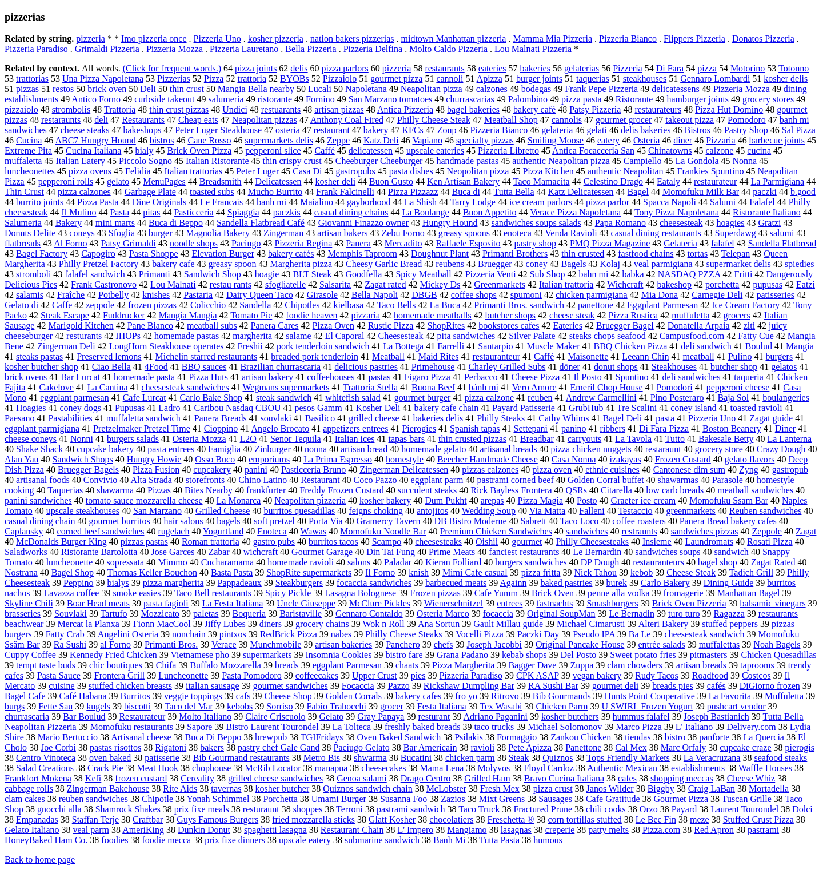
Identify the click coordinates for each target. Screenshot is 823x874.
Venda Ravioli (571, 233)
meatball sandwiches (755, 490)
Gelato (331, 716)
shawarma (115, 490)
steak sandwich (283, 397)
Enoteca (272, 531)
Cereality (197, 778)
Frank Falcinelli (345, 192)
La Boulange (425, 212)
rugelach (173, 531)
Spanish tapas (475, 428)
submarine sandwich (382, 840)
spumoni (526, 295)
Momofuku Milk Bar (700, 192)
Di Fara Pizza (664, 428)
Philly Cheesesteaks (592, 541)
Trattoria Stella (370, 387)
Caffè (544, 356)
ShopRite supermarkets (308, 572)
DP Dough (600, 562)
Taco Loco (579, 521)
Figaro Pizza (427, 377)
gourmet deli (615, 686)
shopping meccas (681, 778)
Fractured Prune (542, 809)
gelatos (784, 367)
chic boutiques (115, 665)
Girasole (322, 295)
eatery (608, 140)
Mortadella (769, 788)
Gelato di (21, 305)
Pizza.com (661, 830)
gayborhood (368, 202)
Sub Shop (547, 274)
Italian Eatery (80, 161)
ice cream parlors (540, 202)
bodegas (536, 89)
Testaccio (635, 511)
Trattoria (119, 109)
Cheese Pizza (536, 377)
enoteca (518, 233)
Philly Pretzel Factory (99, 264)
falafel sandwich (95, 274)
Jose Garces (172, 552)
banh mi (271, 202)
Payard (684, 809)
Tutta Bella (514, 192)
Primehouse (433, 367)
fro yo (466, 696)
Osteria (646, 140)
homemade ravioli (300, 562)
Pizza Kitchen (547, 171)
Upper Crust (374, 675)
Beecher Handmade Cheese (487, 459)
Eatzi (805, 284)
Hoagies (31, 408)
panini (256, 469)
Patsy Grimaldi (128, 243)
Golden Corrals (354, 696)
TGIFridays (322, 737)
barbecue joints (777, 140)
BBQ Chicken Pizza (630, 346)
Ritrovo (505, 696)
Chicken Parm (562, 706)
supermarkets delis (279, 140)
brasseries (23, 613)
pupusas (767, 284)
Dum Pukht (445, 500)
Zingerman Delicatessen (403, 469)
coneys (81, 233)
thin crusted (582, 253)
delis (298, 68)
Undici (234, 109)
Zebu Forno (403, 233)
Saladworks (26, 552)
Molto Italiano (205, 716)
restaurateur (715, 181)
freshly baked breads (422, 727)
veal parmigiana (663, 264)
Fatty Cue (756, 336)
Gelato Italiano (32, 830)
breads (287, 665)
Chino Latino (262, 480)
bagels (228, 521)
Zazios (453, 799)
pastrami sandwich (411, 809)
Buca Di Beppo (213, 737)
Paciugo (246, 243)
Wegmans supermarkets (285, 387)
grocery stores (768, 99)
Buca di (466, 192)
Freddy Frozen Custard (341, 490)
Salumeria (23, 223)
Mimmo (172, 562)
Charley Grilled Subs (506, 367)
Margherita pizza (301, 264)
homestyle (405, 459)
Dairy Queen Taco (259, 295)
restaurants (444, 68)
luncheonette (69, 562)
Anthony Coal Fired (346, 120)
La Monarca (239, 500)
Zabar (218, 552)
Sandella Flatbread (782, 243)
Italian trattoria (566, 284)
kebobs (240, 706)
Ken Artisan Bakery (463, 181)
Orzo (649, 809)
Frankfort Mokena (38, 778)
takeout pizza (689, 120)
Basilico (320, 418)
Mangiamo (466, 830)
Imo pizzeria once (154, 38)
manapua (331, 768)
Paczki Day (538, 634)
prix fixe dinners (235, 840)
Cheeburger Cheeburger (379, 161)
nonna (316, 449)
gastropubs (355, 171)
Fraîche (71, 295)
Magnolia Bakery (218, 233)
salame (298, 336)
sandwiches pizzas (704, 531)
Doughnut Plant (440, 253)
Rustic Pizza (391, 325)
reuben (540, 397)
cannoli (449, 78)
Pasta (119, 212)
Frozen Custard (683, 459)
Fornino (320, 99)
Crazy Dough (781, 449)
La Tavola (633, 439)
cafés (716, 686)
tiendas (637, 737)
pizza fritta (541, 572)
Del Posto (579, 655)
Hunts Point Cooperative (650, 696)
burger (160, 233)
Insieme (657, 541)
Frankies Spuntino (710, 171)
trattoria (251, 78)
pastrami (763, 830)
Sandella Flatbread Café (261, 223)
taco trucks (494, 727)
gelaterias (581, 68)
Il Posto (587, 377)
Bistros (697, 130)
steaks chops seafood (607, 336)
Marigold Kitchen (80, 325)
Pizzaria (721, 140)
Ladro (169, 408)
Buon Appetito (490, 212)
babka (633, 274)
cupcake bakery (105, 449)
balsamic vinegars (773, 603)
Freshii (249, 346)
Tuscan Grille (747, 799)
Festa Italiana (441, 706)
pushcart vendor (736, 706)
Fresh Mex (500, 788)
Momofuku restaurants (131, 727)
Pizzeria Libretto (508, 150)
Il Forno (380, 572)
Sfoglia (122, 233)
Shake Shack (39, 449)
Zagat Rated (773, 562)
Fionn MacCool (162, 624)
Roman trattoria (210, 541)
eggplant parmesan (74, 397)
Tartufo (114, 613)
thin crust (187, 89)
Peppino (78, 583)
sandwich (731, 552)
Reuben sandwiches (765, 511)
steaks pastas (39, 356)
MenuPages (164, 181)
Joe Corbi (58, 747)
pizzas (27, 89)
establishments (698, 768)
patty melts (608, 830)
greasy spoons (464, 233)
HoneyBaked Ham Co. (46, 840)
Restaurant (320, 480)
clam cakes (25, 799)
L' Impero (415, 830)
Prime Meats (452, 552)
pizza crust (553, 788)
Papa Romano (620, 223)
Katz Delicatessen (581, 192)
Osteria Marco (443, 613)
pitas (151, 212)
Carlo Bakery (665, 583)
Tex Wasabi (501, 706)
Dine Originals (160, 202)
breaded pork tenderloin (314, 356)
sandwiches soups (667, 552)
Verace (224, 644)
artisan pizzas (339, 109)
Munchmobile (275, 644)
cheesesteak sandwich (704, 634)
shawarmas (678, 480)
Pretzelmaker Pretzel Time (141, 428)
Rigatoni (170, 747)
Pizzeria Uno (217, 38)
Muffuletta (784, 696)
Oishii (487, 541)
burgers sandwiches (530, 562)
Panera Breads (220, 418)
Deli (148, 89)
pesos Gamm (318, 408)
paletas (205, 613)
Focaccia (358, 686)
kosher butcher (282, 788)
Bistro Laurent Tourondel (272, 727)
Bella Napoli (374, 295)
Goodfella (363, 274)
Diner (785, 428)
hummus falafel (641, 716)
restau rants (230, 284)
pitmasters (709, 655)
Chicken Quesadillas (779, 655)
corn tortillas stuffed (584, 819)
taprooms (757, 665)
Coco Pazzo (375, 480)
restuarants (281, 109)
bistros (162, 140)
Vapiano (427, 140)
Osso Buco (215, 459)
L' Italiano (694, 727)
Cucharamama (227, 562)
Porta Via (326, 521)
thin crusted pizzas (472, 439)
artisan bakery (267, 377)
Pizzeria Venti (490, 274)
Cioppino (221, 428)
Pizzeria (627, 68)
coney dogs (80, 408)
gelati (596, 130)
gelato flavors (750, 459)
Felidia (137, 171)
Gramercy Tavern (389, 521)
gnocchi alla (59, 809)
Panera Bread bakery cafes (728, 521)
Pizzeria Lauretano (244, 49)
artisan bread (364, 449)
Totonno (793, 68)
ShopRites (446, 325)
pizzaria (365, 315)
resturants (84, 336)
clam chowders (634, 665)
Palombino (528, 99)
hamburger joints (697, 99)
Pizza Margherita (463, 665)
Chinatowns (670, 150)
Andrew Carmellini (601, 397)
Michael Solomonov (565, 727)
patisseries (775, 295)
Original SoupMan (561, 613)
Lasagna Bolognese (360, 593)
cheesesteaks (438, 541)
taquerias (592, 78)
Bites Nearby (209, 490)
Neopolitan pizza (478, 171)
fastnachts (554, 603)
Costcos (756, 675)
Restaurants (143, 120)
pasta (665, 418)
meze (699, 819)
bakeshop (674, 284)
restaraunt (663, 449)
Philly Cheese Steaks (403, 634)
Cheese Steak (691, 572)
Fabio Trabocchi (336, 706)
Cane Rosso (209, 140)
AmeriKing (143, 830)
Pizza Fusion (156, 469)
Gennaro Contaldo (369, 613)
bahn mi (594, 274)
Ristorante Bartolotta (99, 552)
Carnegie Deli (717, 295)
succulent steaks (427, 490)
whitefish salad (352, 397)
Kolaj (610, 264)
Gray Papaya (380, 716)
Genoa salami (362, 778)
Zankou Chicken (580, 737)
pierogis (799, 747)
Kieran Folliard (453, 562)
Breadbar (537, 439)
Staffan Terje (95, 819)
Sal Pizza (799, 130)
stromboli (33, 274)
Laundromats (709, 541)
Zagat (806, 531)
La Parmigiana (777, 181)
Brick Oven (553, 593)
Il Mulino (79, 212)
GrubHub (586, 408)
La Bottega (403, 346)
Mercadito (403, 243)
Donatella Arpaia (699, 325)
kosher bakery (385, 500)
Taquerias (65, 490)
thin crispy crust (292, 161)
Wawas (313, 531)
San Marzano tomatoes (391, 99)
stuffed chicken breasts (130, 686)
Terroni (349, 809)
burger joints (539, 78)
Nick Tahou (595, 572)
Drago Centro (426, 778)
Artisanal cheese (141, 737)
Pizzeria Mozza (174, 49)
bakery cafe (173, 264)
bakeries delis (438, 418)
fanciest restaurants (524, 552)
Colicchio (208, 305)
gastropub (790, 469)
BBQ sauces (204, 367)
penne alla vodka (618, 593)
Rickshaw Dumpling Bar (469, 686)
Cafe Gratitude (613, 799)
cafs (243, 696)
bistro (675, 737)
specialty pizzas (485, 140)
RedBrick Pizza (288, 634)
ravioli (482, 747)
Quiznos (557, 758)
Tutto (675, 439)
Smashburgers (612, 603)
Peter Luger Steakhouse (218, 130)
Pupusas (130, 408)
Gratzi (769, 223)
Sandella (255, 305)
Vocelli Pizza (480, 634)
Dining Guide (729, 583)
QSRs (576, 490)
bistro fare (403, 655)
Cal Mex (631, 747)
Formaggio (517, 737)
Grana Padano (462, 655)
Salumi (723, 202)
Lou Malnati (173, 284)
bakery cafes (418, 696)
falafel (722, 243)
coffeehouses (330, 377)
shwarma (370, 758)
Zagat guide (771, 418)
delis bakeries (646, 130)
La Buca (444, 305)
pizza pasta (581, 99)
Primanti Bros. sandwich (519, 305)
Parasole (727, 480)
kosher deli (335, 181)
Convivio (100, 480)
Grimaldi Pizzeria (107, 49)
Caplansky (24, 531)
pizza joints (256, 68)
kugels (98, 706)
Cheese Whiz (751, 778)
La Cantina (107, 387)
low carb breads (675, 490)
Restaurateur (142, 716)
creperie (560, 830)
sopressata (125, 562)
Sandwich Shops (83, 459)
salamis (29, 295)
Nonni (81, 439)
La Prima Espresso (337, 459)
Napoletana (366, 89)
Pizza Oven (333, 325)
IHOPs (128, 336)
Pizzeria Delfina (373, 49)
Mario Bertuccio (68, 737)
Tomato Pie (251, 315)
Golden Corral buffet (606, 480)
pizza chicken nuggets (590, 449)
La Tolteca (352, 727)
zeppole (100, 305)
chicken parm (470, 758)
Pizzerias (173, 78)
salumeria (225, 99)
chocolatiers (451, 819)
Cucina (29, 140)
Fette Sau (55, 706)
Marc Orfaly (683, 747)
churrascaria (27, 716)
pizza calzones (84, 192)
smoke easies (137, 593)
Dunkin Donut (204, 830)
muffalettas (719, 644)
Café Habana (83, 696)
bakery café (534, 109)
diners (270, 624)
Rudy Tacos (656, 675)
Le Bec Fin (656, 819)
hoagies (731, 223)
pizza (707, 68)
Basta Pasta (232, 572)
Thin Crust (24, 192)
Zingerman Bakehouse (108, 788)
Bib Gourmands (562, 696)
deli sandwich (706, 346)
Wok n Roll (383, 624)
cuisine (61, 686)
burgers (779, 356)
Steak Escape (65, 315)
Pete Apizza (530, 747)
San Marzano (157, 511)
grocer (391, 706)
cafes (627, 778)
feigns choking (376, 511)
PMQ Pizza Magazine (610, 243)
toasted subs (212, 192)
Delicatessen (278, 181)
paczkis (287, 212)
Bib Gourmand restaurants (241, 758)
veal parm (91, 830)
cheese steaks (85, 130)
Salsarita (335, 284)
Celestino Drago (613, 181)
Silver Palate (532, 336)
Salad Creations (45, 768)
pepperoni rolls (65, 181)
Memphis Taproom (362, 253)
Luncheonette (183, 675)
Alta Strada (150, 480)
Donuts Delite (30, 233)
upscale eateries (435, 150)
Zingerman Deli (66, 346)
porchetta (722, 284)
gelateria (557, 130)
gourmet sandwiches (290, 686)
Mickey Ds (440, 284)
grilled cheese (374, 418)
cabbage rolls (29, 788)
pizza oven (552, 469)
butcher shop (733, 367)
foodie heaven (311, 315)
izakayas (625, 459)
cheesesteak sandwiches (185, 387)
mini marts (115, 223)
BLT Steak (312, 274)
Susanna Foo (403, 799)
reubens (450, 264)
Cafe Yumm (496, 593)
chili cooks (606, 809)
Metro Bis (321, 758)
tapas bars (406, 439)
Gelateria (680, 243)
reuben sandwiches (93, 799)
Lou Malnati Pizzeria (533, 49)
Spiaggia (243, 212)
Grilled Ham (487, 778)
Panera (358, 243)
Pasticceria (193, 212)
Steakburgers (299, 583)
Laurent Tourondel (744, 809)
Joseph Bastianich (716, 716)
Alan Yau (22, 459)
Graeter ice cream (643, 500)
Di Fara (670, 68)
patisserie (162, 758)
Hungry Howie (154, 459)
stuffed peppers (730, 624)
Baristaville (300, 613)
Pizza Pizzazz (413, 192)
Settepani (530, 428)
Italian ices (355, 439)
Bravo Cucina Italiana (564, 778)
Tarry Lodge (473, 202)
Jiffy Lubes (225, 624)
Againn (513, 583)
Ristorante (634, 99)
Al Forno (70, 243)
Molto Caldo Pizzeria (448, 49)
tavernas (226, 788)
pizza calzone (489, 397)
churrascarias (470, 99)
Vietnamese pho (200, 655)
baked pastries (566, 583)
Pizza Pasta (97, 202)
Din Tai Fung (390, 552)
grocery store (719, 449)
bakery (376, 130)
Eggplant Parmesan (662, 305)
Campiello (643, 161)
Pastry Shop (746, 130)
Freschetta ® (510, 819)
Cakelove (56, 387)
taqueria (749, 377)
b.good (803, 192)
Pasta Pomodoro (251, 675)
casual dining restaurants (656, 233)
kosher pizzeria (275, 38)
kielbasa (348, 305)
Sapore (199, 727)
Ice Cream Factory (746, 305)
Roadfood (710, 675)
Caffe (62, 305)
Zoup (447, 130)
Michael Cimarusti (591, 624)
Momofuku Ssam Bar (728, 500)
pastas (379, 377)
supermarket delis (738, 264)
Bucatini (416, 758)
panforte (714, 737)
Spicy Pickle (288, 593)
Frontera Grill (119, 675)
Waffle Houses (765, 768)
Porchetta (280, 799)
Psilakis (468, 737)
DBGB (424, 295)
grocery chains (322, 624)
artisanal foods (43, 480)
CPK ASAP (537, 675)
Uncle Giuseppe (306, 603)
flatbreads (23, 243)
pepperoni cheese (738, 387)
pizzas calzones (490, 469)
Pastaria (198, 295)
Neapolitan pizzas (264, 120)
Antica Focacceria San (593, 150)
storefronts (205, 480)
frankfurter (266, 490)
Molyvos (493, 768)
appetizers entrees (355, 428)
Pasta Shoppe (153, 253)
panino (573, 428)
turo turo (684, 613)
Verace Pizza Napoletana (575, 212)
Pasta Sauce (59, 675)
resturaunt (261, 809)
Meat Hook (157, 768)
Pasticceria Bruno (313, 469)
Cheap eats (198, 120)
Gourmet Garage (322, 552)
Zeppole (767, 531)
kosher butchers (570, 716)
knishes (156, 295)
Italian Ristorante (217, 161)
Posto (587, 500)
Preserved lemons (109, 356)
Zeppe (338, 140)
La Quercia (763, 737)
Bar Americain (430, 747)
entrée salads (661, 644)
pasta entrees (170, 449)
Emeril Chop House (606, 387)
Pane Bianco (150, 325)
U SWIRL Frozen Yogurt (647, 706)
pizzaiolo (21, 109)
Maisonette (588, 356)
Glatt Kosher (392, 819)
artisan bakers (342, 233)
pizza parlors (345, 68)
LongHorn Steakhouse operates (166, 346)
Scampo (387, 541)
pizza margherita (173, 583)
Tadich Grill (751, 572)
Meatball (388, 356)
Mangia (800, 346)
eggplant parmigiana (42, 428)
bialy (144, 150)
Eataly (668, 181)
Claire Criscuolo (275, 716)
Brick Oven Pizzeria (689, 603)
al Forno (115, 644)
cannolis (567, 120)
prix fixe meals (201, 809)
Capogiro (98, 253)
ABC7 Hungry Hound (95, 140)
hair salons (183, 521)
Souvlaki (70, 613)
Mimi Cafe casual (475, 572)
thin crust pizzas (179, 109)
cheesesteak (681, 223)
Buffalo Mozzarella (225, 665)
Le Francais (221, 202)
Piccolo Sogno (145, 161)
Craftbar (148, 819)
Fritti (743, 274)
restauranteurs (658, 562)
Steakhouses (674, 367)
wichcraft (260, 552)
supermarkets (267, 655)
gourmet (527, 541)
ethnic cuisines (612, 469)
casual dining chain (40, 521)
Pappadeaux (240, 583)
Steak (519, 758)
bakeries (535, 68)
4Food (156, 367)
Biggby (661, 788)
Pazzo (399, 686)
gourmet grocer (624, 120)
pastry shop (535, 243)
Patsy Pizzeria (595, 109)
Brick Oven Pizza (199, 150)
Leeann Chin (645, 356)
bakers (212, 747)
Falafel (761, 202)
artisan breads (701, 665)
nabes (341, 634)
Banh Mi (449, 840)
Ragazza (729, 613)
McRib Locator (273, 768)
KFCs (412, 130)
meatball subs (212, 325)
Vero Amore (534, 387)
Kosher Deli (378, 408)
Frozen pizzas (435, 593)
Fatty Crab (65, 634)
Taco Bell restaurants (212, 593)
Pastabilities (70, 418)
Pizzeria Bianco (628, 38)
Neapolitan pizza (431, 89)
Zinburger (272, 449)
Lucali (319, 89)
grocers (737, 315)
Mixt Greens (502, 799)
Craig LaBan (711, 788)
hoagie (267, 274)
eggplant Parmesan (347, 665)
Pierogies (419, 428)
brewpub (271, 737)
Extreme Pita (28, 150)
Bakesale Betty (725, 439)
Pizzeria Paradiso (36, 49)
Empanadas (37, 819)
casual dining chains (351, 212)
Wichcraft (625, 284)
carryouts (585, 439)
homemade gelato (433, 449)
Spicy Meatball (423, 274)
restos (63, 89)
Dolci (802, 809)
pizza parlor (607, 202)
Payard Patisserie (523, 408)
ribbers (612, 428)
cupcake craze (745, 747)
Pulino (740, 356)
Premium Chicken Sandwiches (496, 531)
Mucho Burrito (275, 192)
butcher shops (510, 315)
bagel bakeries (473, 109)
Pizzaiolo (340, 78)
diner (682, 140)
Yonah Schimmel (217, 799)
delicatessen (371, 150)
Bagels (573, 264)
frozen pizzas (152, 305)
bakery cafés (291, 253)
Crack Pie (105, 768)
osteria (287, 130)
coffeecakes (316, 675)
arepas (492, 500)
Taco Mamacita (541, 181)
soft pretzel (274, 521)
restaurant (332, 130)
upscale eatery (305, 840)
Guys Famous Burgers (217, 819)
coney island (693, 408)
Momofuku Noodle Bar (383, 531)
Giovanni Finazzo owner (363, 223)
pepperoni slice (273, 150)
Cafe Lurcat (144, 397)
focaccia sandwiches (374, 583)
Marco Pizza (638, 727)
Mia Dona (659, 295)
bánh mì (483, 387)
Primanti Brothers (515, 253)
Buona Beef (433, 387)
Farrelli (450, 346)
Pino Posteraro (677, 397)
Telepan (735, 253)
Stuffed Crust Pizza (758, 819)
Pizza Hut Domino (729, 109)
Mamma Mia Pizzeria (552, 38)
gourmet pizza (396, 78)
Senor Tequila (295, 439)
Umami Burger (338, 799)
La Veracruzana (712, 758)
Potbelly (113, 295)
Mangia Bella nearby (256, 89)
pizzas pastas (144, 541)
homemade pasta (144, 377)
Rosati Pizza (770, 541)
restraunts (639, 531)
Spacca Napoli (669, 202)
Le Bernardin (597, 552)
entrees (509, 603)
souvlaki (276, 418)
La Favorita (730, 696)
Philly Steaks (501, 418)
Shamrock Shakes (128, 809)
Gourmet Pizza (681, 799)
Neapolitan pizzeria (310, 500)
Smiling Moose (556, 140)
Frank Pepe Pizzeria (601, 89)
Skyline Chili (29, 603)
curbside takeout (164, 99)
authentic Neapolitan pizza (561, 161)
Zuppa (581, 665)
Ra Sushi (70, 644)
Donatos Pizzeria (763, 38)
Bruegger (495, 264)
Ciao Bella (111, 367)
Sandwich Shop (212, 274)
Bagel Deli (622, 418)
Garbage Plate (150, 192)
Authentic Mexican (622, 768)
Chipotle (157, 799)
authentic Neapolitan (626, 171)
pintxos (232, 634)
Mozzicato (160, 613)
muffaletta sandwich (143, 418)
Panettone (583, 747)
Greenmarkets (499, 284)
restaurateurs (657, 109)
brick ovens (26, 377)
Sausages (555, 799)
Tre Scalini (637, 408)
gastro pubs (274, 541)
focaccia (498, 613)
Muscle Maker (553, 346)
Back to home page (40, 859)
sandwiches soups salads (536, 223)
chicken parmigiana (592, 295)
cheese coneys (31, 439)
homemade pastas (186, 336)
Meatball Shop (511, 120)
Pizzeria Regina (303, 243)
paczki (765, 192)
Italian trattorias (193, 171)
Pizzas (159, 490)
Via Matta (547, 511)
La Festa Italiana (232, 603)
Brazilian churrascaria (280, 367)
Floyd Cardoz (549, 768)
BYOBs (294, 78)
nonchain (189, 634)
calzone (720, 150)
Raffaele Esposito (468, 243)
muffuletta (690, 315)
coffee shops (474, 295)
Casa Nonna (574, 459)
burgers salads (133, 439)
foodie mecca (166, 840)
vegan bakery (597, 675)
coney (537, 264)
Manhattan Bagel (748, 593)
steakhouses (644, 78)
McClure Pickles (379, 603)
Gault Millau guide (508, 624)
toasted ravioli (756, 408)
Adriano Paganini (496, 716)
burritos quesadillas (299, 511)
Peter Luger (257, 171)
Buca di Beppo (176, 223)
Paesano (19, 418)
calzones (492, 89)
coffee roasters (638, 521)
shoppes (308, 809)
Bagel (638, 192)
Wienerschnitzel (453, 603)
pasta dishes (411, 171)
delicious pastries (366, 367)
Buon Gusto (391, 181)
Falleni (591, 511)
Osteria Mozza (199, 439)
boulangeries (785, 397)
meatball (698, 356)
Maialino (316, 202)
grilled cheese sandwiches (275, 778)
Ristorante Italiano (767, 212)
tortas (698, 253)
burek (616, 583)
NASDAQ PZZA (689, 274)
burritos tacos (333, 541)
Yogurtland (223, 531)
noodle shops (194, 243)
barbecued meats (455, 583)
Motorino (747, 68)
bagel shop (717, 562)
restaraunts (61, 120)
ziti (749, 325)
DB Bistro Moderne (470, 521)
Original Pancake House (580, 644)
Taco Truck (479, 809)
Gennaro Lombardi (715, 78)
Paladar (398, 562)
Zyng (748, 469)
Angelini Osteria (128, 634)
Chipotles (302, 305)
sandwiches (587, 531)
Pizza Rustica (633, 315)
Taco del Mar (189, 706)
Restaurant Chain (352, 830)
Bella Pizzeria (310, 49)
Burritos (135, 696)
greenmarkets (691, 511)
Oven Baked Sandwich (399, 737)
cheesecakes (383, 768)
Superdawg (735, 233)
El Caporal (345, 336)
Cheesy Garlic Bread (384, 264)
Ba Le (640, 634)
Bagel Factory (41, 253)
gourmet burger (422, 397)
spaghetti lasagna (275, 830)
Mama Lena (442, 768)
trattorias (32, 78)
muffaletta (23, 161)
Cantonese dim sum (689, 469)
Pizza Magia (540, 500)
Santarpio (495, 346)
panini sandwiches (38, 500)
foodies (114, 840)
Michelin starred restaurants (206, 356)
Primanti (154, 274)
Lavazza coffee (71, 593)
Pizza (214, 78)
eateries (492, 68)
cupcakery (212, 469)
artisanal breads (508, 449)
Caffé (325, 150)
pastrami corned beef (515, 480)
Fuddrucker (124, 315)
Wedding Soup (489, 511)
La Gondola (697, 161)
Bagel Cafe (25, 696)
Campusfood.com (692, 336)
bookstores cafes (508, 325)
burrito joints (39, 202)
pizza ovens (90, 171)
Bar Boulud (84, 716)
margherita (252, 336)
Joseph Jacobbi (494, 644)
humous (547, 840)
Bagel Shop (72, 572)
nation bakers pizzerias (352, 38)
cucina (759, 150)
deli (101, 120)
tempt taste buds (45, 665)
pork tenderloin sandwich (323, 346)
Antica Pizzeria (405, 109)
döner (570, 367)
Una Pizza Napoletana (102, 78)
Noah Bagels (776, 644)
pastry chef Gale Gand (279, 747)
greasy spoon (233, 264)
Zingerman (283, 233)
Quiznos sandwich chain (367, 788)
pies (418, 675)
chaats (406, 665)
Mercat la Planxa (88, 624)
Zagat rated (385, 284)
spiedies (799, 264)
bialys (118, 583)
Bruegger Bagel (625, 325)
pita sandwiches (466, 336)
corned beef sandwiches (101, 531)
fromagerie (684, 593)
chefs (443, 644)
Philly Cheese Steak (433, 120)
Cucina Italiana (93, 150)
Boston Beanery (731, 428)
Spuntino (632, 377)
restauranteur (497, 356)
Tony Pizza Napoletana (676, 212)
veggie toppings (193, 696)
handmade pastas (467, 161)
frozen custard (141, 778)
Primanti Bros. (171, 644)
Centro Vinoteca (45, 758)
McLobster (446, 788)
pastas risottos (115, 747)
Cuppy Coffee (30, 655)
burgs (15, 706)
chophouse (211, 768)
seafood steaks (780, 758)
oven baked (110, 758)
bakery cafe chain (446, 408)
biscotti (137, 706)
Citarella (616, 490)
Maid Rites (438, 356)
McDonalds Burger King (61, 541)
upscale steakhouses (82, 511)
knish (419, 572)
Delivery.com (751, 727)
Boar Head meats (98, 603)
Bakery (68, 223)
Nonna (744, 161)
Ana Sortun (439, 624)
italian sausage (212, 686)
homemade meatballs (433, 315)
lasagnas (516, 830)
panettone (595, 305)
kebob (641, 572)
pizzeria (90, 38)
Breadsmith (220, 181)
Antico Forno (96, 99)
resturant (434, 716)
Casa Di (307, 171)
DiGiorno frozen (770, 686)
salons (358, 562)
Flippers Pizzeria (694, 38)
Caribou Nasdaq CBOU (237, 408)
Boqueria (249, 613)
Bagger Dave (532, 665)
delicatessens (676, 89)
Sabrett (533, 521)
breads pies (672, 686)
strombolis (71, 109)
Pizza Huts (208, 377)
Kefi (93, 778)
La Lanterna (789, 439)
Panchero (403, 644)
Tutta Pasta (499, 840)
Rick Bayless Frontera (511, 490)
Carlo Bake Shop (211, 397)
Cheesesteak (400, 336)
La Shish (420, 202)
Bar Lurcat (80, 377)
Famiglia (224, 449)
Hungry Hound (449, 223)
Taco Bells (396, 305)
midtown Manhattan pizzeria (453, 38)
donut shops (616, 367)
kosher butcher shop (41, 367)
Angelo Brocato (280, 428)
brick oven (106, 89)
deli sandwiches (691, 377)
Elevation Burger (223, 253)
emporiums (269, 459)
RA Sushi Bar (553, 686)
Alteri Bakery (663, 624)
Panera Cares (275, 325)
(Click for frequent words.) (172, 68)
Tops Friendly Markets (628, 758)
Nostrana (21, 572)
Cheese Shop (288, 696)
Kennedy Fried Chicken (113, 655)
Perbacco (481, 377)
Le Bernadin (631, 613)
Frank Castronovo (104, 284)
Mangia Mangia (188, 315)
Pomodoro (747, 120)
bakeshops (142, 130)
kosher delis (786, 78)
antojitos (432, 511)
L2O (248, 439)
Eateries (567, 325)
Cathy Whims (563, 418)
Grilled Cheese (222, 511)
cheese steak (572, 315)
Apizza (489, 78)
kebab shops (524, 655)
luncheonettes (30, 171)
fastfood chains (645, 253)
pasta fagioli (166, 603)
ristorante (275, 99)
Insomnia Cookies (338, 655)
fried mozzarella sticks (313, 819)
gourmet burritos (119, 521)
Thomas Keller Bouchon (152, 572)
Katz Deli (381, 140)
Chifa (166, 665)
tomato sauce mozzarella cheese (144, 500)
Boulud (758, 346)
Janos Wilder (610, 788)
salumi (782, 233)
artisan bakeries (343, 644)
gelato (118, 181)
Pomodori (675, 387)
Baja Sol (733, 397)
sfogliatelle (285, 284)
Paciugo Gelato (362, 747)
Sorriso (279, 706)
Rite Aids (180, 788)
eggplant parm (437, 480)
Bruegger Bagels (88, 469)
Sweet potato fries (643, 655)
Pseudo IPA (594, 634)
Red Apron (714, 830)
